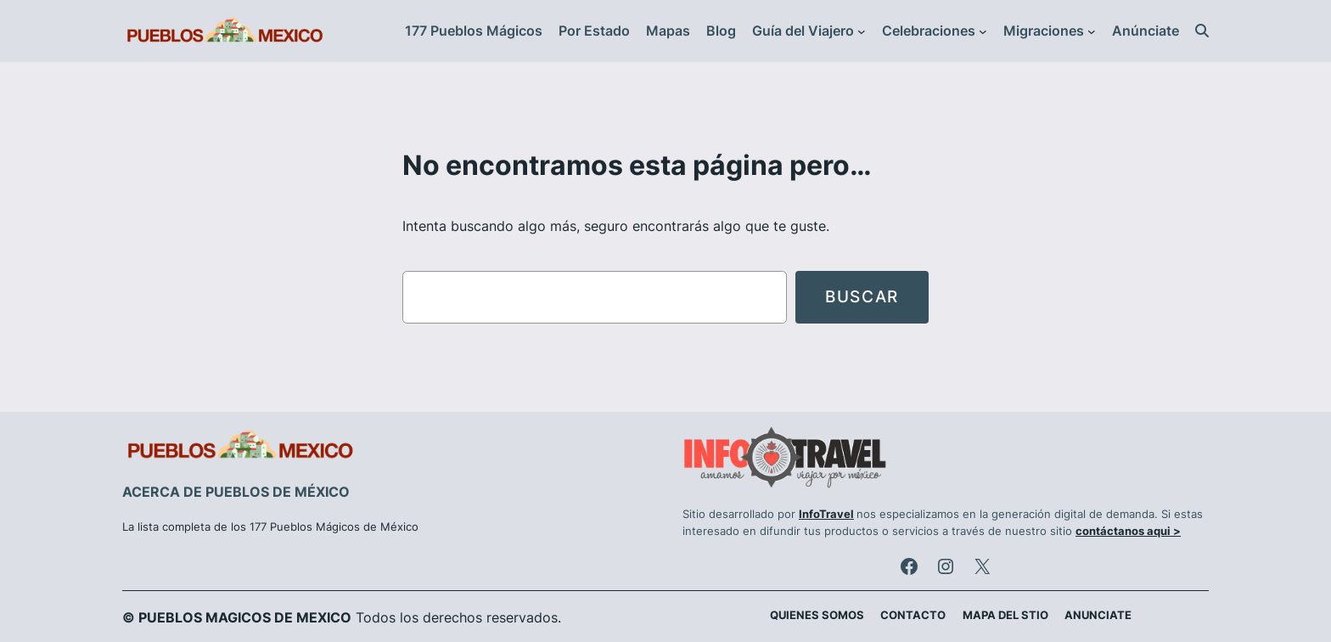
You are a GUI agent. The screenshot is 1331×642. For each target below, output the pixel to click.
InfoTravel (826, 514)
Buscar (862, 296)
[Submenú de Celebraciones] (983, 31)
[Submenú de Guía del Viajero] (861, 31)
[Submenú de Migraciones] (1091, 31)
